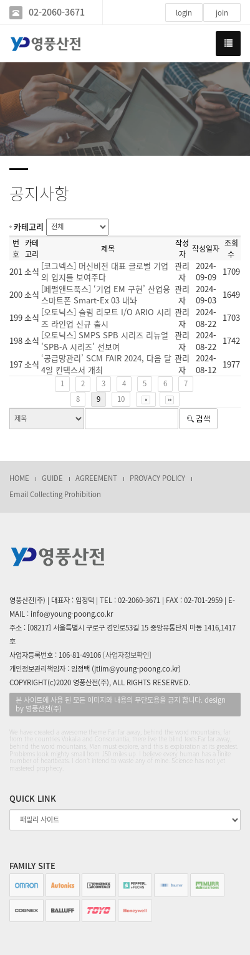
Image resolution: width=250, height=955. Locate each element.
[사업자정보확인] (127, 655)
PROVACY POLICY (157, 478)
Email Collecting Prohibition (55, 494)
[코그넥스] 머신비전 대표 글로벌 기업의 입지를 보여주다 (104, 271)
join (222, 12)
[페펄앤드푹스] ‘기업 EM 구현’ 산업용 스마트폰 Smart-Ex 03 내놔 (105, 294)
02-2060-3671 (57, 12)
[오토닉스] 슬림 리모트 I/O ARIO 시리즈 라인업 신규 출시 (106, 318)
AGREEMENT (96, 478)
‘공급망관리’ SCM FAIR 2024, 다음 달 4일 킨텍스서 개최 (106, 364)
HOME (19, 478)
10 (121, 399)
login (184, 12)
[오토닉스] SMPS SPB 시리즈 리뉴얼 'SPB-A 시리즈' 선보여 (104, 341)
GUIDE (52, 478)
